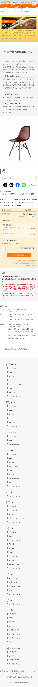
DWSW (26, 12)
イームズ (7, 12)
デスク (12, 502)
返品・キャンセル (26, 671)
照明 (11, 574)
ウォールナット (33, 12)
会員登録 (32, 217)
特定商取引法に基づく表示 (14, 677)
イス (11, 528)
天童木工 (11, 544)
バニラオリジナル (14, 496)
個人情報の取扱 (27, 677)
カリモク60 (12, 368)
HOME (2, 12)
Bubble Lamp (13, 582)
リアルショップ (20, 673)
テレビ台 (13, 432)
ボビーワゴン (13, 466)
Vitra (10, 388)
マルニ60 (12, 392)
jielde (10, 590)
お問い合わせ (4, 671)
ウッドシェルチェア (16, 12)
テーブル (13, 364)
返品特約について (31, 265)
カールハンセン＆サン (16, 384)
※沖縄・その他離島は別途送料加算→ (25, 263)
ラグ (11, 492)
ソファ (12, 402)
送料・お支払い (14, 671)
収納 (11, 450)
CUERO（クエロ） (15, 564)
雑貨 (11, 610)
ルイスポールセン (14, 578)
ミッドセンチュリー (15, 396)
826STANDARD (14, 444)
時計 (11, 600)
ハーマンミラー (14, 380)
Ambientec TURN (14, 586)
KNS (10, 372)
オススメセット (15, 648)
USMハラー (12, 482)
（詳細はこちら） (18, 100)
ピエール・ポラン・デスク (17, 518)
